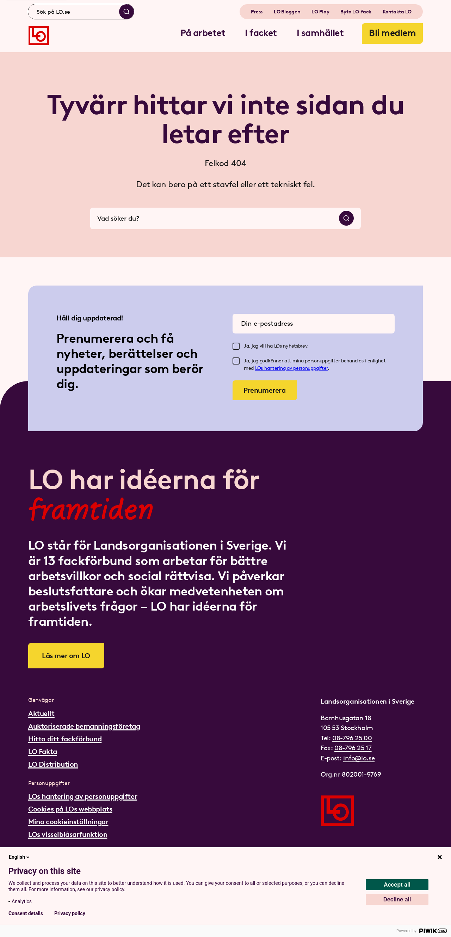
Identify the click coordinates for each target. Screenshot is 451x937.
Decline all (397, 899)
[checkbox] (236, 346)
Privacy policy (69, 913)
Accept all (397, 884)
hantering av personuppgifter (296, 368)
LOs (259, 368)
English (20, 857)
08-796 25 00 (352, 738)
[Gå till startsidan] (38, 35)
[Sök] (126, 11)
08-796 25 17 (352, 748)
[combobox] (81, 11)
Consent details (25, 913)
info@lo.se (359, 758)
